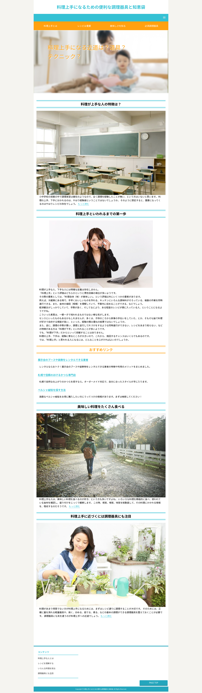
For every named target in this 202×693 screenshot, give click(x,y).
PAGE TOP (153, 682)
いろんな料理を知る (47, 668)
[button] (101, 17)
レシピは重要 (84, 25)
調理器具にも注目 (46, 673)
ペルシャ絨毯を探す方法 (52, 390)
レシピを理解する (46, 663)
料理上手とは (50, 25)
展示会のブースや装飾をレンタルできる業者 (63, 360)
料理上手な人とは (46, 658)
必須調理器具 (151, 25)
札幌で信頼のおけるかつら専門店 (57, 375)
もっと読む (83, 203)
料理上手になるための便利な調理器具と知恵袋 (101, 7)
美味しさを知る (118, 25)
